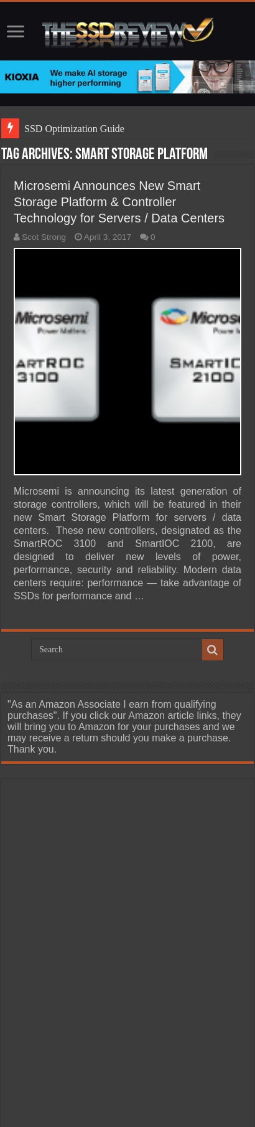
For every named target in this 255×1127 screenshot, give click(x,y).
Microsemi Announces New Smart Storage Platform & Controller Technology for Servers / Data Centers (119, 202)
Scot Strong (44, 237)
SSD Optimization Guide (74, 128)
